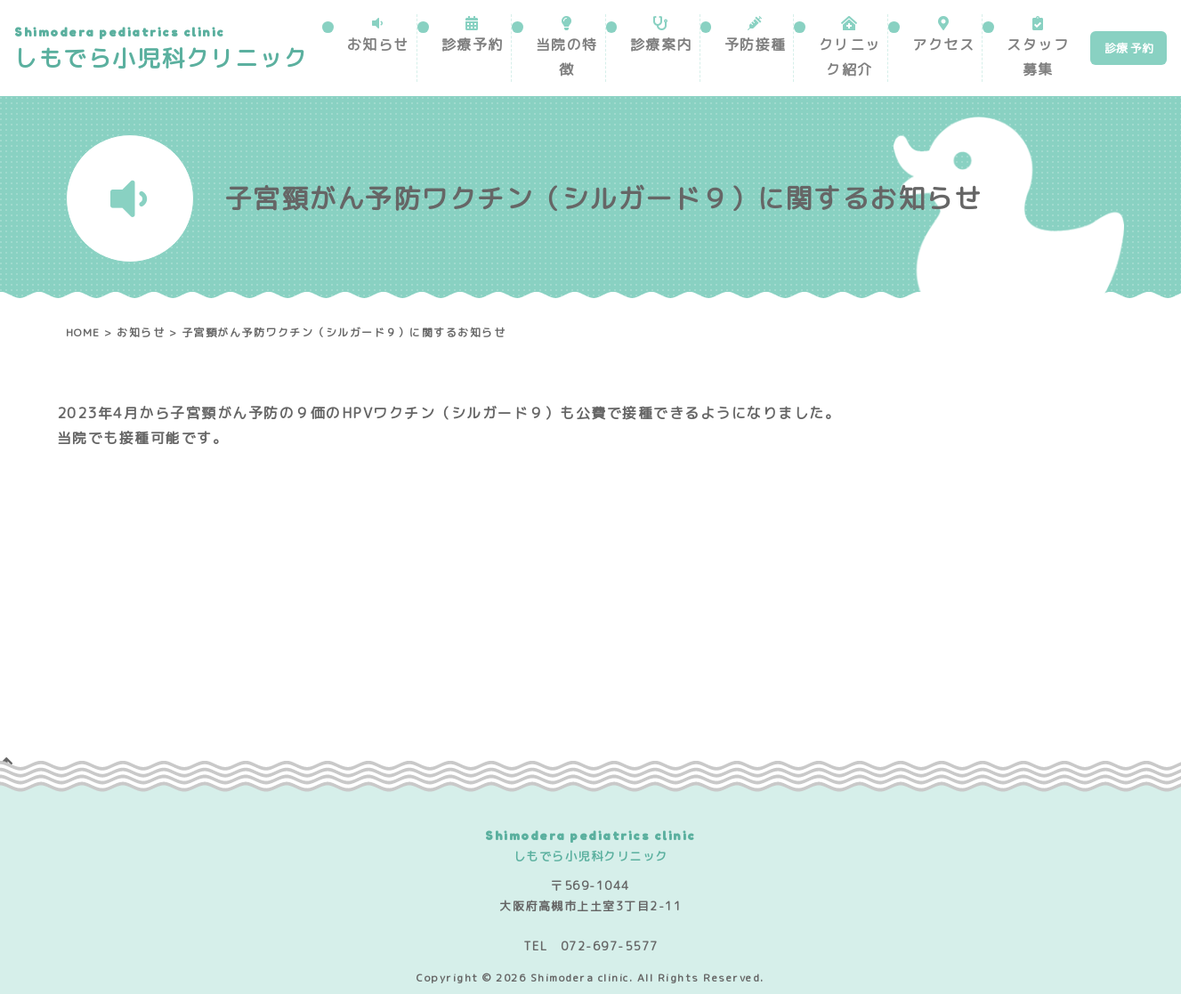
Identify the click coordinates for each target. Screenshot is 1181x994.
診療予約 (472, 44)
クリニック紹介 (849, 57)
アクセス (942, 44)
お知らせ (377, 44)
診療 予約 (1128, 48)
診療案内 (660, 44)
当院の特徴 (566, 57)
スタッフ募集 (1037, 57)
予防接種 (755, 44)
